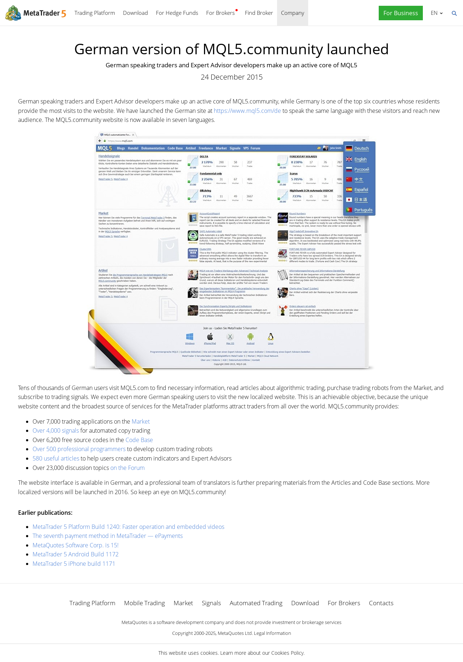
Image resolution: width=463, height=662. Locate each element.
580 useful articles (56, 458)
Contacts (381, 603)
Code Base (139, 440)
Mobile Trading (144, 603)
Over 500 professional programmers (79, 449)
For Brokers (220, 12)
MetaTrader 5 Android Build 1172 (76, 554)
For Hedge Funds (177, 12)
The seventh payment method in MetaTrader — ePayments (108, 536)
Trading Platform (95, 12)
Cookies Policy (287, 652)
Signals (211, 603)
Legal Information (272, 633)
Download (135, 12)
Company (292, 12)
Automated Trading (256, 603)
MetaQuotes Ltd (235, 633)
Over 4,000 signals (56, 430)
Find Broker (259, 12)
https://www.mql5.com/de (247, 111)
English (433, 12)
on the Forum (127, 468)
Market (141, 421)
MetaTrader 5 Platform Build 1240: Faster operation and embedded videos (128, 527)
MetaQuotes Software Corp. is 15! (76, 545)
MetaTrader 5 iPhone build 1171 (74, 564)
